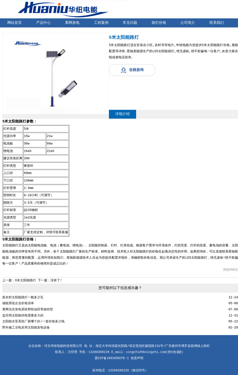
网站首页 (14, 23)
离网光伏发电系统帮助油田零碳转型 (27, 309)
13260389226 (118, 370)
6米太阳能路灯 (25, 280)
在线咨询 (136, 70)
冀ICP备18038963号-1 (112, 358)
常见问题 (130, 23)
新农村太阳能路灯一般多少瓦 (22, 297)
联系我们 (216, 23)
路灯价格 (159, 23)
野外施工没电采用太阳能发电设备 (26, 327)
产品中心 (43, 23)
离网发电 (72, 23)
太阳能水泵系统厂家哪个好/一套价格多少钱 (33, 321)
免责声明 (137, 358)
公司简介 (187, 23)
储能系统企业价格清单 (18, 303)
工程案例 (101, 23)
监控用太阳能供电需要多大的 (22, 315)
